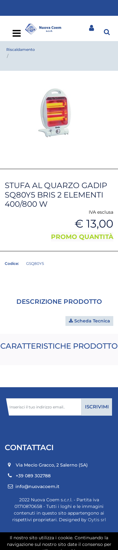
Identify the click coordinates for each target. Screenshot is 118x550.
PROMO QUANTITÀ (82, 237)
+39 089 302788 (33, 476)
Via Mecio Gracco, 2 (52, 465)
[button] (107, 31)
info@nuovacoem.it (37, 486)
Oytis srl (97, 519)
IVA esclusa (101, 212)
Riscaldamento (20, 49)
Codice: (12, 263)
